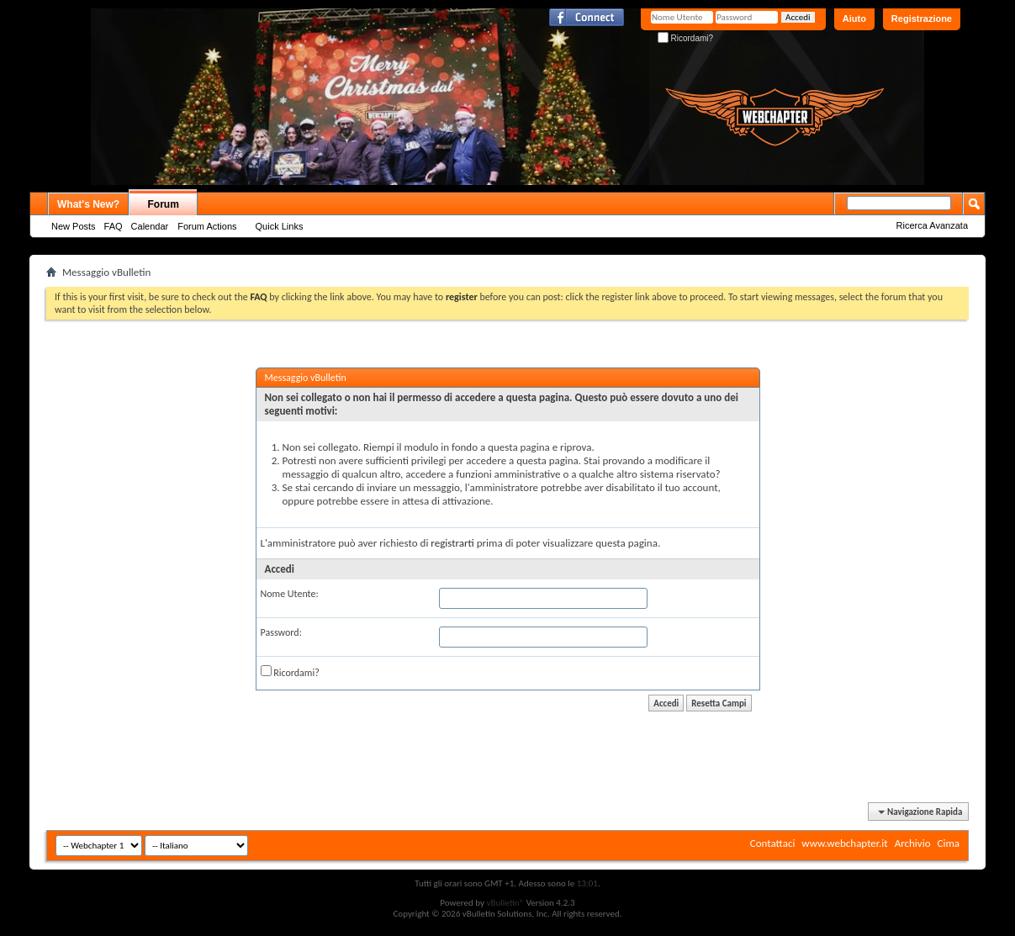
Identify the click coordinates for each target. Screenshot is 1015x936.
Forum (163, 204)
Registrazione (921, 18)
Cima (948, 843)
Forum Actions (206, 226)
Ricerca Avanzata (932, 225)
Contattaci (773, 843)
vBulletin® (505, 902)
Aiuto (854, 18)
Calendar (150, 226)
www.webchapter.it (844, 843)
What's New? (88, 204)
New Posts (73, 226)
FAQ (113, 226)
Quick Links (280, 226)
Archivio (913, 843)
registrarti (452, 543)
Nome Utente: (290, 594)
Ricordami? (685, 38)
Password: (281, 632)
